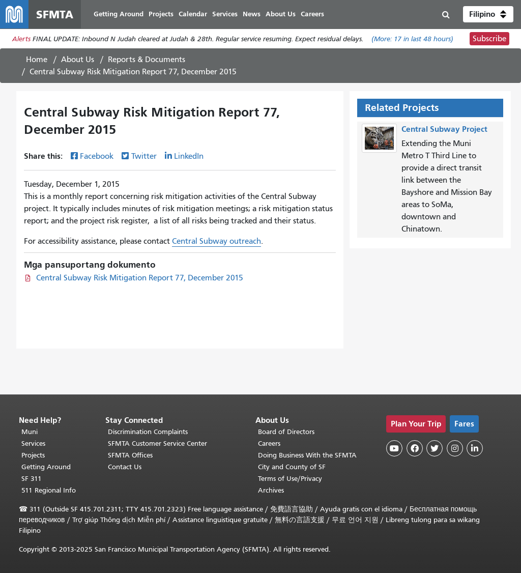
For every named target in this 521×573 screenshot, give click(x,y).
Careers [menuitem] (312, 14)
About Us (77, 59)
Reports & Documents (146, 59)
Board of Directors (286, 431)
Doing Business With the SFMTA (307, 455)
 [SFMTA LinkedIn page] (474, 448)
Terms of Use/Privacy (290, 478)
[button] (488, 14)
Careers (269, 443)
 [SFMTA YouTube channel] (394, 448)
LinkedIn (189, 156)
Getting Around (46, 467)
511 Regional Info (48, 490)
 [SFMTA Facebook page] (415, 448)
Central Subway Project (444, 129)
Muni (29, 431)
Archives (271, 490)
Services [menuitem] (225, 14)
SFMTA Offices (130, 455)
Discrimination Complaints (148, 431)
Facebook (96, 156)
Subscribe (489, 38)
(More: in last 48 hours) (412, 39)
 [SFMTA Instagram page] (454, 448)
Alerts (21, 39)
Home (36, 59)
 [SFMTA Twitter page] (434, 448)
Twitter (144, 156)
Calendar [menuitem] (193, 14)
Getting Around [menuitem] (118, 14)
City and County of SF (292, 467)
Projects (33, 455)
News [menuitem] (251, 14)
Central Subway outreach (216, 241)
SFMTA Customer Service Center (157, 443)
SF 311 (31, 478)
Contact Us (124, 467)
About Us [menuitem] (281, 14)
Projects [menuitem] (161, 14)
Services (33, 443)
